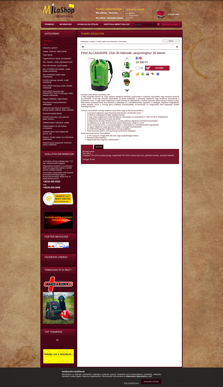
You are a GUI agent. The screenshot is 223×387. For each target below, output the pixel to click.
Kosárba (159, 68)
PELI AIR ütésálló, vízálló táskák (55, 66)
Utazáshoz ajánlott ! (50, 48)
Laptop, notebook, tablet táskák (55, 51)
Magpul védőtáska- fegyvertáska (55, 99)
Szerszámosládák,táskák (52, 114)
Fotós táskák (47, 55)
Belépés (132, 13)
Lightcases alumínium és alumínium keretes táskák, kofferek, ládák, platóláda (58, 109)
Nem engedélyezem (131, 383)
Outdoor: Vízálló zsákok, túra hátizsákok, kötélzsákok (108, 41)
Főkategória (84, 41)
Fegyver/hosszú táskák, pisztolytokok (57, 59)
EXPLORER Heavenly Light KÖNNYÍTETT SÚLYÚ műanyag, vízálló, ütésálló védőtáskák (58, 93)
